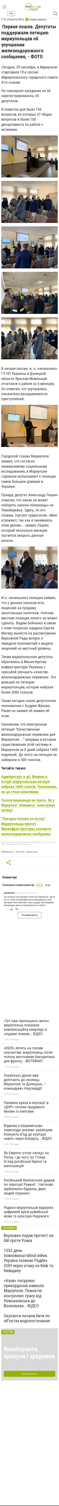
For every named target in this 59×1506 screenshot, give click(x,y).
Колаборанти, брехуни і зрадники (29, 1352)
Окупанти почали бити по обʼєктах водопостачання (27, 1318)
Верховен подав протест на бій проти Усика (28, 1238)
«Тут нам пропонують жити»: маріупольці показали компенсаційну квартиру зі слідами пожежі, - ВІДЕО (27, 1027)
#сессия (20, 851)
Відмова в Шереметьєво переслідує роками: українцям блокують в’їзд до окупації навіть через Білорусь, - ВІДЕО (28, 1132)
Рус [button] (11, 13)
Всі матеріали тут (29, 1374)
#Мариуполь (7, 851)
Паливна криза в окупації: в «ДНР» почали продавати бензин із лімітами (26, 1107)
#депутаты (31, 851)
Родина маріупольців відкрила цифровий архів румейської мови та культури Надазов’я (28, 1211)
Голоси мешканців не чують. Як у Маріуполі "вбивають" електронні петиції (28, 805)
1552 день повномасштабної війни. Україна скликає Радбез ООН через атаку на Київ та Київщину (28, 1260)
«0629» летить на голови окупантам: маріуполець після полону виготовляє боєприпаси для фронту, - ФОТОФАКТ (29, 1054)
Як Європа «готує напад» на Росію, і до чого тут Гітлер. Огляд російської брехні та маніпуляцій (26, 1159)
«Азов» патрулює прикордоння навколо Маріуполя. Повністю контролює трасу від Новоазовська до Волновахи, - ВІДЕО (24, 1293)
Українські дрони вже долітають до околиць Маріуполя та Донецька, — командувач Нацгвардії (25, 1082)
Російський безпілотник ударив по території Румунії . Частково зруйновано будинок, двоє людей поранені (29, 1186)
